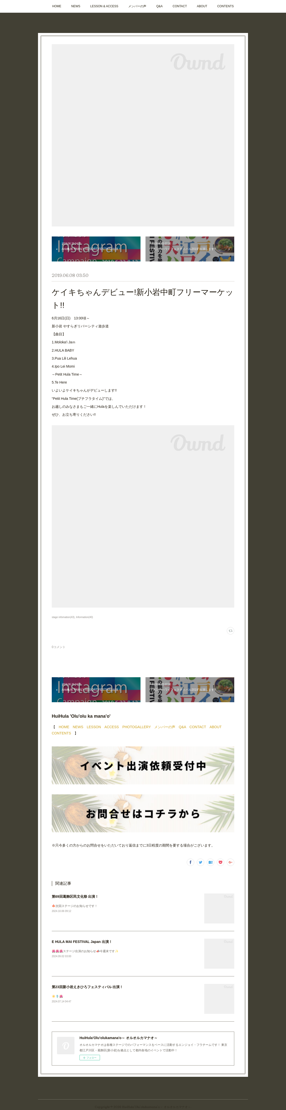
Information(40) (84, 617)
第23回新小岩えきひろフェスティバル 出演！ (87, 987)
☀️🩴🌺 (57, 996)
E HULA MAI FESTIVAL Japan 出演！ (82, 942)
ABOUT (202, 6)
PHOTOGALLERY (136, 727)
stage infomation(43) (63, 617)
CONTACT (179, 6)
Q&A (159, 6)
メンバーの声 (137, 6)
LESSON (94, 727)
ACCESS (111, 727)
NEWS (75, 6)
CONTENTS (225, 6)
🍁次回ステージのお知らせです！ (75, 906)
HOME (56, 6)
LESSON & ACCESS (104, 6)
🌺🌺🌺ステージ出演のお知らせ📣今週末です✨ (85, 951)
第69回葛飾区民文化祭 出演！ (75, 896)
